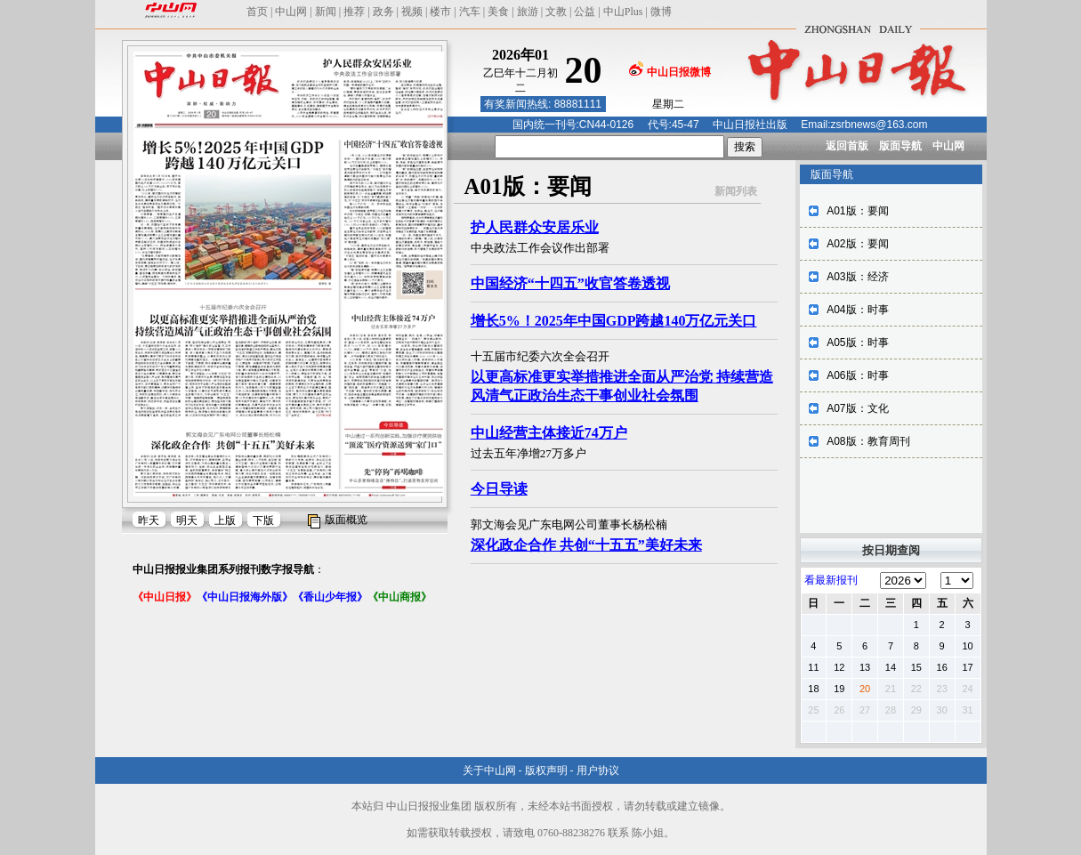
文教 (556, 11)
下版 (263, 520)
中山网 (291, 11)
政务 (383, 11)
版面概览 (346, 519)
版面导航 (900, 146)
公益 (584, 11)
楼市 (440, 11)
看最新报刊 (831, 580)
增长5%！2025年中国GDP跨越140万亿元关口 (614, 320)
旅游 (527, 11)
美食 (498, 11)
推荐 (354, 11)
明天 (187, 520)
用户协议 (598, 770)
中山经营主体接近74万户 (549, 432)
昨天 (148, 520)
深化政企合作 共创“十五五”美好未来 (586, 545)
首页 (257, 11)
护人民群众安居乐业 (535, 227)
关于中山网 (489, 770)
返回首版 (847, 146)
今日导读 (499, 488)
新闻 (325, 11)
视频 (412, 11)
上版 (225, 520)
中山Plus (623, 11)
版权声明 (546, 770)
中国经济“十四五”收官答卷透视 (570, 283)
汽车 (469, 11)
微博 (661, 11)
